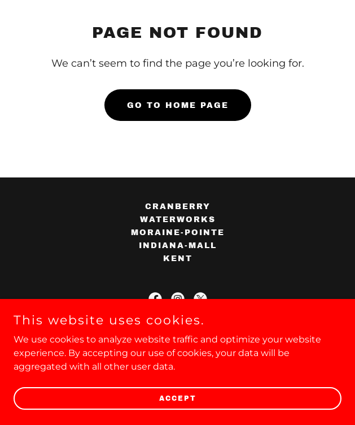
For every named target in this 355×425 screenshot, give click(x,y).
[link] (155, 299)
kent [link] (177, 258)
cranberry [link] (178, 206)
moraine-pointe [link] (178, 232)
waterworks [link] (178, 219)
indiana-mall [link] (178, 245)
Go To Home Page (178, 105)
